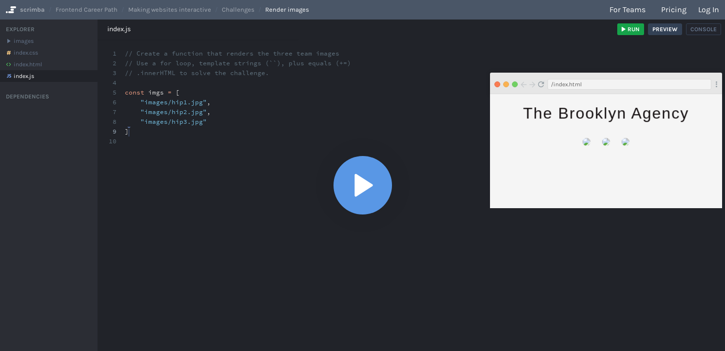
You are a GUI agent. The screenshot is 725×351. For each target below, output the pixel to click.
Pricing (673, 9)
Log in (708, 9)
